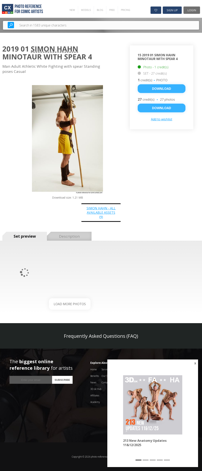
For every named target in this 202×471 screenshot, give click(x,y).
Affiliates (94, 395)
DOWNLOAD (161, 108)
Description (69, 236)
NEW (72, 10)
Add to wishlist (161, 119)
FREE (112, 10)
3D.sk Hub (95, 389)
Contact (105, 382)
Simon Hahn (54, 49)
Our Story (106, 376)
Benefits (94, 376)
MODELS (86, 10)
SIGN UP (172, 10)
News (93, 382)
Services (105, 369)
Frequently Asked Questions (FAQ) (101, 336)
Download (161, 88)
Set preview (25, 236)
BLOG (100, 10)
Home (93, 369)
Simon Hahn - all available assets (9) (101, 212)
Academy (95, 402)
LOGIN (191, 10)
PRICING (125, 10)
